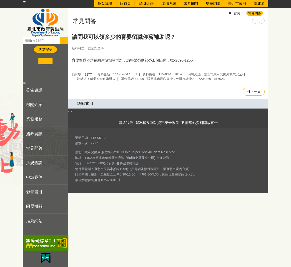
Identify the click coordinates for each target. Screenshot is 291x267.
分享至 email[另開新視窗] (49, 75)
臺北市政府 (237, 3)
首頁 (237, 13)
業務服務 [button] (34, 119)
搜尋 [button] (64, 40)
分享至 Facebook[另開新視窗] (28, 75)
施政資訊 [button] (34, 133)
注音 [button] (262, 21)
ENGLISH (146, 3)
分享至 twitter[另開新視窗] (35, 75)
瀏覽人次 (81, 143)
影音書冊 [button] (34, 192)
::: (24, 2)
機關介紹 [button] (34, 104)
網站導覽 (105, 3)
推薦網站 (34, 221)
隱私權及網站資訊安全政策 (157, 123)
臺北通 (259, 3)
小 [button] (31, 61)
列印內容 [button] (255, 21)
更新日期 (81, 138)
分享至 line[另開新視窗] (41, 75)
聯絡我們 (126, 123)
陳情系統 (169, 3)
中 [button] (45, 61)
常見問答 (191, 3)
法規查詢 (34, 163)
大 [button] (59, 61)
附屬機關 (34, 206)
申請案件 (34, 177)
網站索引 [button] (85, 103)
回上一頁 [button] (253, 92)
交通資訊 (162, 158)
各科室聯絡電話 (127, 163)
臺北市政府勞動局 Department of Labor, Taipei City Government (45, 22)
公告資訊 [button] (34, 90)
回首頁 (125, 3)
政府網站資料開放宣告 (199, 123)
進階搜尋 (45, 49)
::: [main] (75, 11)
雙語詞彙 (213, 3)
